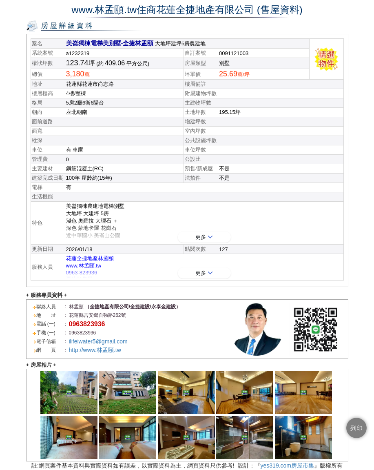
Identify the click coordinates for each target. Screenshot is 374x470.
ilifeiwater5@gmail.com (98, 341)
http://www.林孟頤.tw (95, 350)
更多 (204, 237)
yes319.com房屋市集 (287, 465)
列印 (356, 428)
